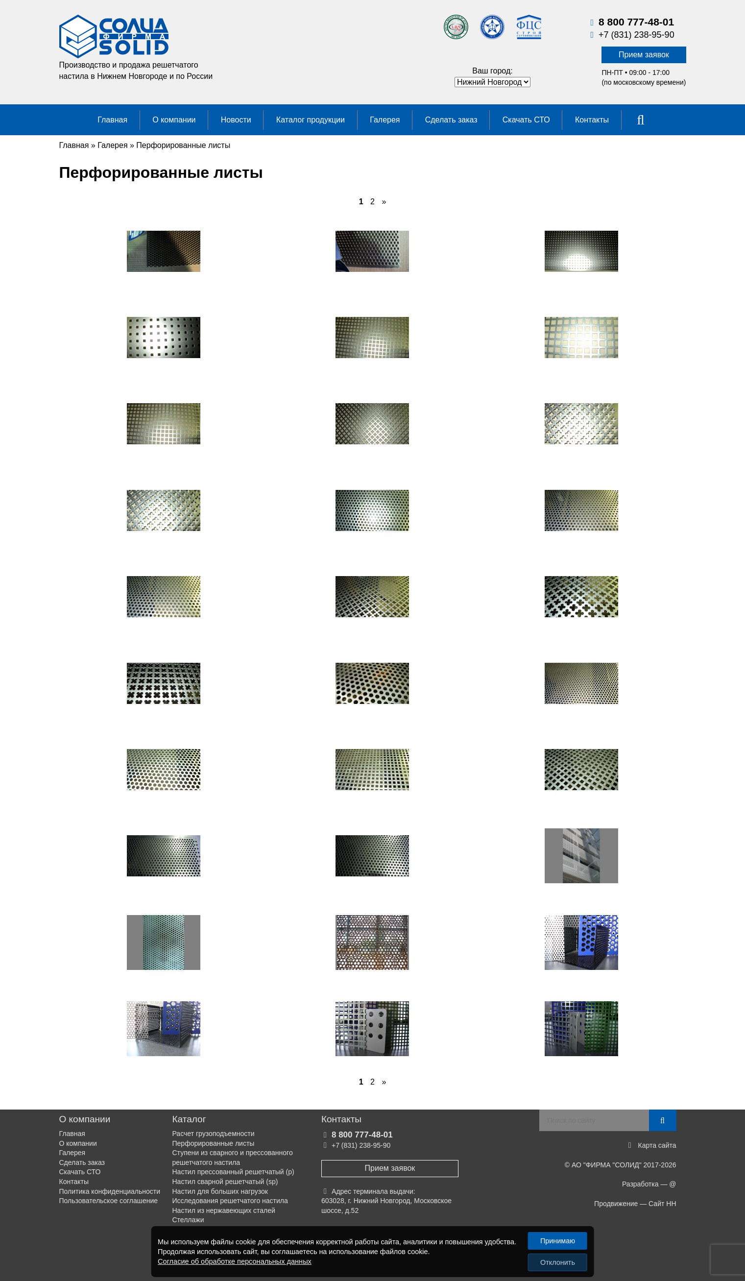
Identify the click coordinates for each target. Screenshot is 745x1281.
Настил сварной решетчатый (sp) (225, 1181)
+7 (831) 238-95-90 (636, 35)
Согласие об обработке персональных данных (234, 1261)
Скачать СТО (526, 120)
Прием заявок (644, 54)
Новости (236, 120)
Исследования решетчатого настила (230, 1201)
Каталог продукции (310, 120)
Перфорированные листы (213, 1143)
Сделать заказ (451, 120)
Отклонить (557, 1262)
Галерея (385, 120)
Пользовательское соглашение (108, 1201)
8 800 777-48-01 (636, 21)
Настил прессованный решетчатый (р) (233, 1172)
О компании (173, 120)
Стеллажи (188, 1220)
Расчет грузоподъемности (213, 1133)
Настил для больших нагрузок (220, 1191)
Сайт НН (662, 1204)
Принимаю (557, 1241)
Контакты (592, 120)
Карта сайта (657, 1145)
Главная (112, 120)
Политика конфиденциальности (110, 1191)
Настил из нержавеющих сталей (223, 1210)
